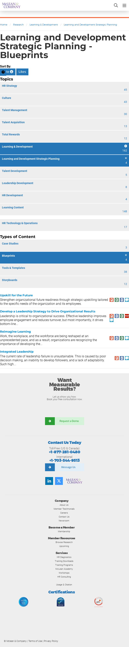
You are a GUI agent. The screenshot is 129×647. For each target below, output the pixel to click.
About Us (64, 505)
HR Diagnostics (64, 557)
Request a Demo (69, 421)
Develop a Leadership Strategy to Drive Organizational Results (47, 311)
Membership (64, 531)
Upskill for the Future (16, 295)
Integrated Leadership (16, 351)
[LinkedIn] (49, 481)
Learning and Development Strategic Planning (90, 24)
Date (7, 72)
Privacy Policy (51, 641)
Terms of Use (35, 641)
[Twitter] (59, 481)
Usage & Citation (64, 584)
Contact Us (64, 516)
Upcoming (64, 546)
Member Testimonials (64, 508)
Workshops (64, 572)
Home (3, 24)
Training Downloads (64, 561)
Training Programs (64, 565)
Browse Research (64, 542)
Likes (22, 72)
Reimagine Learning (15, 331)
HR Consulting (64, 576)
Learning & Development (44, 24)
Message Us (68, 467)
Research (18, 24)
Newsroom (64, 520)
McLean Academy (64, 569)
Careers (64, 512)
